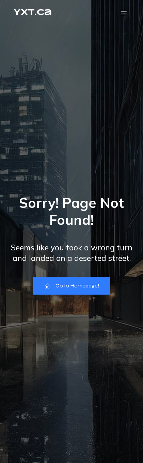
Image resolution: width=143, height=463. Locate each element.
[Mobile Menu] (123, 13)
